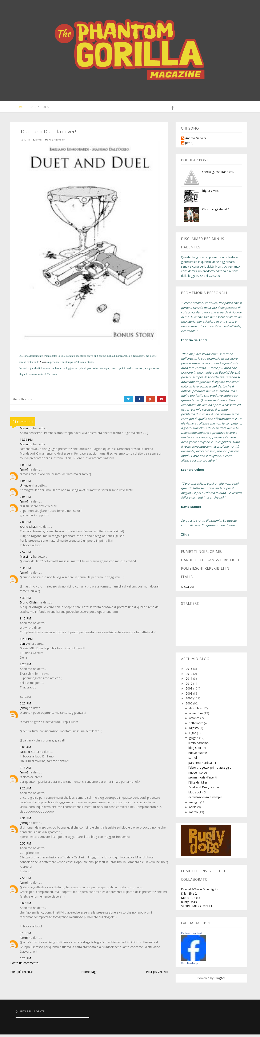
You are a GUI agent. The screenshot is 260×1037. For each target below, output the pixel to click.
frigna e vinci (210, 193)
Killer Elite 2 (189, 896)
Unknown (26, 488)
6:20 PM (25, 961)
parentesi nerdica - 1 (202, 765)
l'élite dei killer (197, 785)
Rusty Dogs (37, 108)
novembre (196, 716)
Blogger (219, 981)
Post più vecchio (157, 974)
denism (25, 646)
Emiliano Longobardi (191, 936)
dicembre (196, 711)
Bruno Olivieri (29, 529)
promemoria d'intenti (202, 780)
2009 (189, 691)
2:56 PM (25, 880)
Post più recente (21, 974)
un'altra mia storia (83, 364)
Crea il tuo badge (190, 965)
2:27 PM (25, 667)
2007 (189, 701)
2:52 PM (25, 554)
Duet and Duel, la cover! (204, 790)
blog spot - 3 (197, 795)
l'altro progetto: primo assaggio (209, 770)
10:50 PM (26, 641)
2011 (189, 681)
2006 (189, 706)
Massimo (52, 376)
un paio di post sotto (86, 370)
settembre (196, 726)
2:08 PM (25, 524)
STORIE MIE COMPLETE (197, 909)
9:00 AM (25, 750)
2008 (189, 696)
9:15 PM (25, 621)
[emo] (24, 472)
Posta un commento (24, 965)
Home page (89, 974)
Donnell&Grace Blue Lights (199, 892)
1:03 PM (25, 467)
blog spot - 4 (197, 750)
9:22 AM (25, 791)
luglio (193, 735)
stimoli (192, 760)
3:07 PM (25, 906)
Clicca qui (187, 589)
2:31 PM (25, 821)
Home (16, 108)
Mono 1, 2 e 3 (190, 900)
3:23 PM (25, 706)
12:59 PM (26, 442)
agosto (194, 730)
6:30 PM (25, 600)
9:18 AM (25, 770)
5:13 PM (25, 936)
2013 (189, 671)
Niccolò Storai (29, 754)
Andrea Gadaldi (195, 141)
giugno (194, 740)
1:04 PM (25, 483)
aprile (193, 810)
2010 (189, 686)
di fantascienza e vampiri (205, 800)
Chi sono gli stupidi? (215, 212)
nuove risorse (197, 755)
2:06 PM (25, 499)
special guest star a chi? (218, 174)
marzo (194, 815)
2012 (189, 676)
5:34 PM (25, 570)
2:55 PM (25, 846)
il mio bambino (198, 745)
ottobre (194, 721)
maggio (194, 805)
